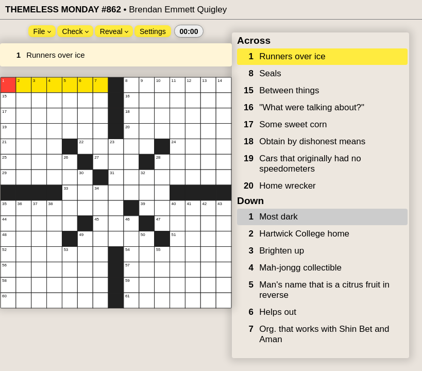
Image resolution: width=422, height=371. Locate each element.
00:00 (188, 31)
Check (75, 31)
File (42, 31)
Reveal (114, 31)
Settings (153, 31)
